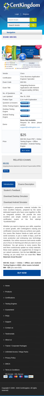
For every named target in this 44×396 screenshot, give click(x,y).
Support (8, 322)
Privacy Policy (10, 358)
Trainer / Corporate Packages (16, 346)
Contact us (9, 328)
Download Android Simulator (15, 202)
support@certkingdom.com (30, 127)
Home (7, 286)
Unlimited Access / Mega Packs (16, 352)
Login (17, 14)
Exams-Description (26, 184)
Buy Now (26, 150)
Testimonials (9, 334)
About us (8, 340)
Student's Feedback (12, 190)
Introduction (8, 184)
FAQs (7, 316)
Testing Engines (11, 304)
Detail (6, 171)
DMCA (7, 364)
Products (8, 292)
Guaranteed (9, 310)
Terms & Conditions (12, 370)
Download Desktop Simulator (16, 196)
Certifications (10, 298)
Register (26, 14)
